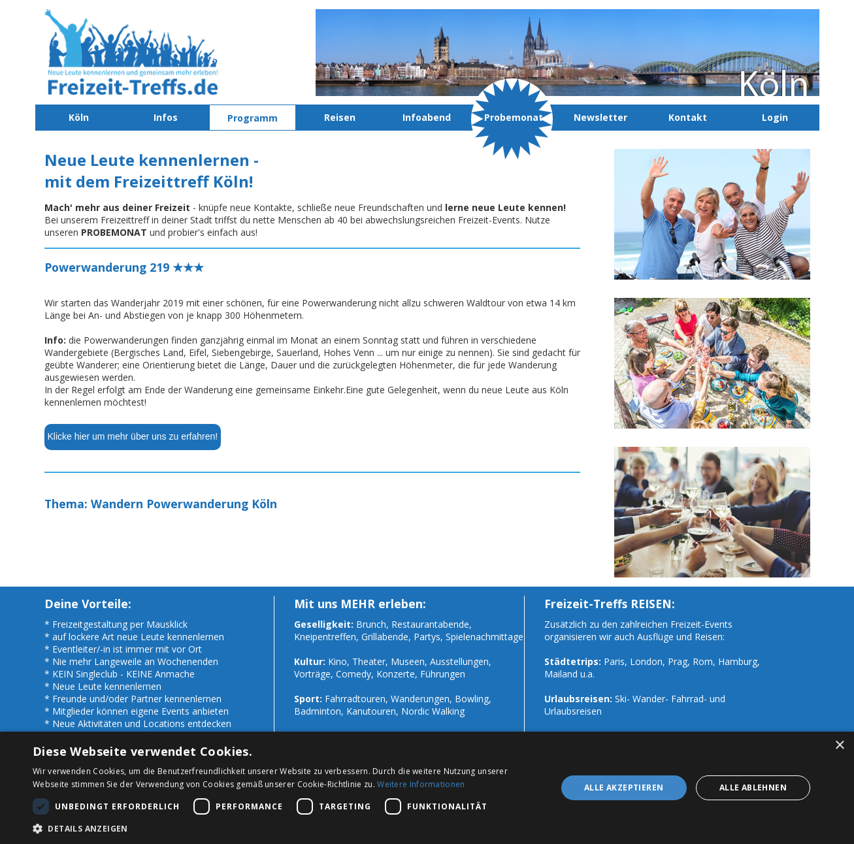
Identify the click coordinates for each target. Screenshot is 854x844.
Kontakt (687, 117)
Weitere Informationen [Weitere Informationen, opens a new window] (421, 784)
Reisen (339, 117)
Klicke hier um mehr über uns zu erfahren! (133, 436)
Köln (79, 117)
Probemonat (513, 117)
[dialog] (427, 788)
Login (775, 117)
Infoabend (426, 117)
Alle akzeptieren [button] (623, 787)
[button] (287, 828)
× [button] (839, 746)
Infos (166, 117)
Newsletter (600, 117)
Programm (252, 118)
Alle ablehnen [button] (753, 787)
